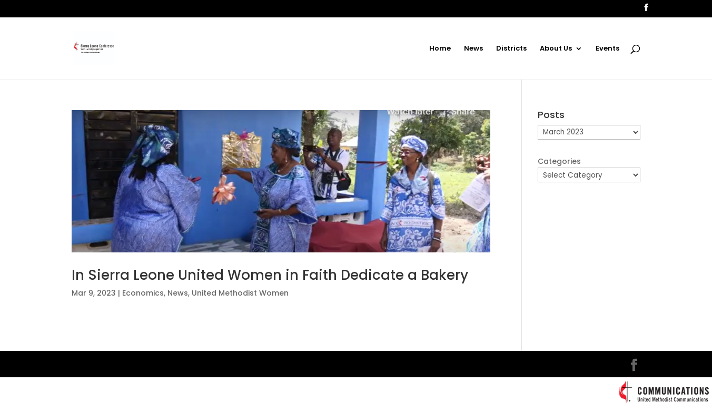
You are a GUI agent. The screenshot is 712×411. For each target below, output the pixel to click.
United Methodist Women (240, 293)
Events (607, 49)
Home (440, 49)
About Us (556, 49)
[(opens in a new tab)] (281, 181)
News (473, 49)
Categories (559, 161)
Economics (143, 293)
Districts (511, 49)
